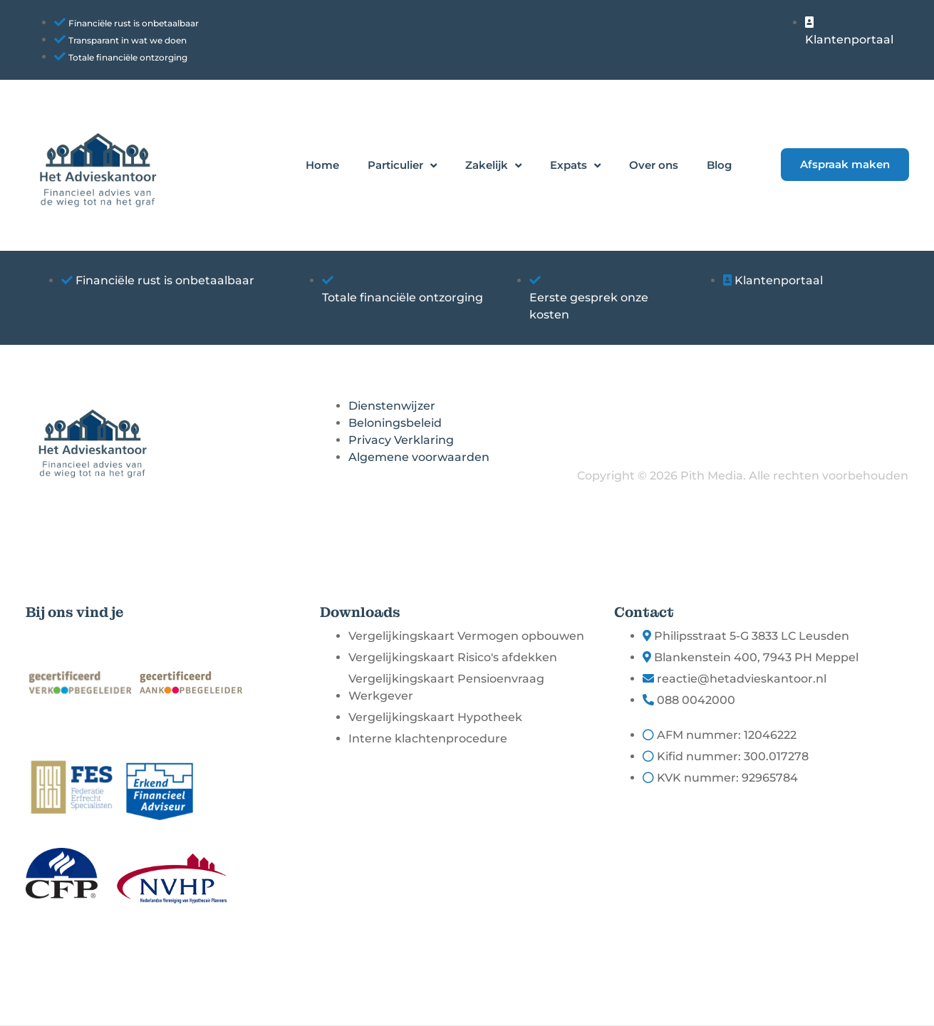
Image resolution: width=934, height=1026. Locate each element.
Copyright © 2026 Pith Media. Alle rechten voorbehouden (742, 475)
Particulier (402, 165)
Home (322, 165)
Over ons (653, 165)
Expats (575, 165)
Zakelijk (493, 165)
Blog (719, 165)
